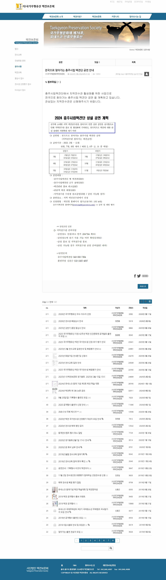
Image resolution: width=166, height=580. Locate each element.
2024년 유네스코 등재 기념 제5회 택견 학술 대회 (78, 383)
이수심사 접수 (20, 90)
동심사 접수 (19, 78)
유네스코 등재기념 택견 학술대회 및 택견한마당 (78, 489)
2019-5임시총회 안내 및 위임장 (71, 525)
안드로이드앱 (138, 2)
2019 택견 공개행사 (66, 503)
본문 (60, 62)
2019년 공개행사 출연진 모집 (70, 518)
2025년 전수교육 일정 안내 (70, 363)
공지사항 (18, 66)
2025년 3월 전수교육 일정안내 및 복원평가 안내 (78, 349)
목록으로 (143, 286)
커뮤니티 (115, 16)
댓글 (97, 62)
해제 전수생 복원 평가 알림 (69, 482)
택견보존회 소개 (56, 16)
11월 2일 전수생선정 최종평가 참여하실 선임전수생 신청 (81, 475)
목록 (133, 62)
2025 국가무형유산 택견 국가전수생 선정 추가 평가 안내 (81, 342)
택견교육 (18, 72)
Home (131, 50)
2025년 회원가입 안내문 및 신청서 (72, 356)
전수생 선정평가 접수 (23, 84)
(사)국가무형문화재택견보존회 (55, 74)
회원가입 (119, 2)
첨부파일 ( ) (53, 82)
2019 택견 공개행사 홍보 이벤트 (71, 496)
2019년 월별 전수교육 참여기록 (71, 454)
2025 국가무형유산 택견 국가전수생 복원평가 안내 (79, 370)
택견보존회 (96, 16)
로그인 (112, 2)
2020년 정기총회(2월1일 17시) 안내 (73, 440)
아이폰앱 (148, 2)
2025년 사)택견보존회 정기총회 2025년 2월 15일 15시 (81, 377)
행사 (16, 49)
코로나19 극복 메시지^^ (68, 412)
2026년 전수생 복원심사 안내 (70, 321)
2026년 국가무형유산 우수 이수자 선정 (74, 314)
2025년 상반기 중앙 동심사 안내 (71, 328)
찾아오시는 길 (135, 16)
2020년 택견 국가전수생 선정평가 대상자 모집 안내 (79, 419)
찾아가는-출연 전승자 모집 (69, 532)
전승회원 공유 (20, 61)
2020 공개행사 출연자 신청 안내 (71, 405)
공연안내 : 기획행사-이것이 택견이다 (73, 468)
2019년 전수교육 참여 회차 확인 (71, 461)
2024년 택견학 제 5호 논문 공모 (71, 391)
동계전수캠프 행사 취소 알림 (70, 433)
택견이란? (77, 16)
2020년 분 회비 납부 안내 (69, 447)
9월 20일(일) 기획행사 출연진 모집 (72, 397)
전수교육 (18, 55)
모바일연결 (128, 2)
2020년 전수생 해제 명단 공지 (70, 426)
